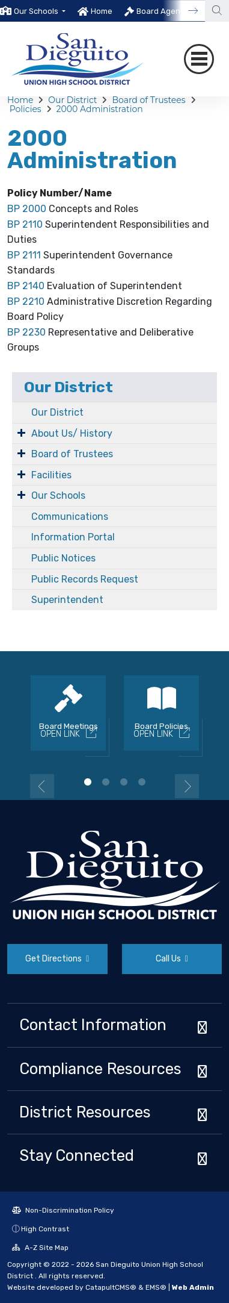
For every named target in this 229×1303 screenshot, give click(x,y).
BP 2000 (26, 208)
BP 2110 (25, 224)
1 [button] (88, 782)
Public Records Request (84, 579)
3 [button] (124, 782)
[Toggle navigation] (199, 59)
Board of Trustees (148, 100)
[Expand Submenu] (21, 432)
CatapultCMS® (110, 1287)
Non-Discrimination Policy (63, 1210)
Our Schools (58, 495)
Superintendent (67, 599)
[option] (33, 11)
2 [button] (106, 782)
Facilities (51, 475)
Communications (69, 516)
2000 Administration (99, 109)
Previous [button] (42, 786)
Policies (25, 109)
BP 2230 (26, 332)
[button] (40, 11)
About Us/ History (71, 433)
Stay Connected (76, 1155)
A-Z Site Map (40, 1247)
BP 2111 (24, 255)
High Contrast (45, 1229)
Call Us (172, 959)
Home (101, 11)
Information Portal (73, 537)
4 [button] (142, 782)
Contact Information (92, 1025)
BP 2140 (25, 286)
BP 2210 (25, 301)
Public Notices (63, 558)
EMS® (155, 1287)
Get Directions (57, 959)
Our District (72, 100)
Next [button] (187, 786)
